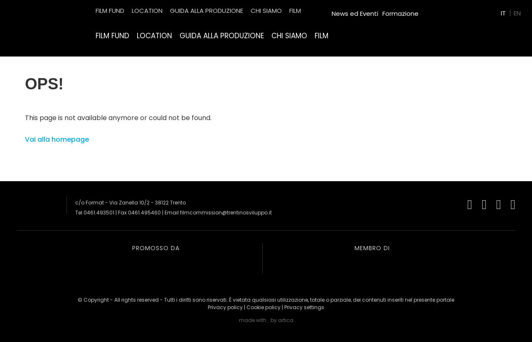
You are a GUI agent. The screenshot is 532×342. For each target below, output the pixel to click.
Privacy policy (225, 307)
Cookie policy (263, 307)
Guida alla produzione (222, 36)
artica (285, 320)
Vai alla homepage (57, 139)
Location (154, 36)
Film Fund (112, 36)
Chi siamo (289, 36)
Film (321, 36)
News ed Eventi (355, 13)
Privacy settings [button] (304, 307)
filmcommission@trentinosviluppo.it (226, 212)
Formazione (400, 13)
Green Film (439, 10)
